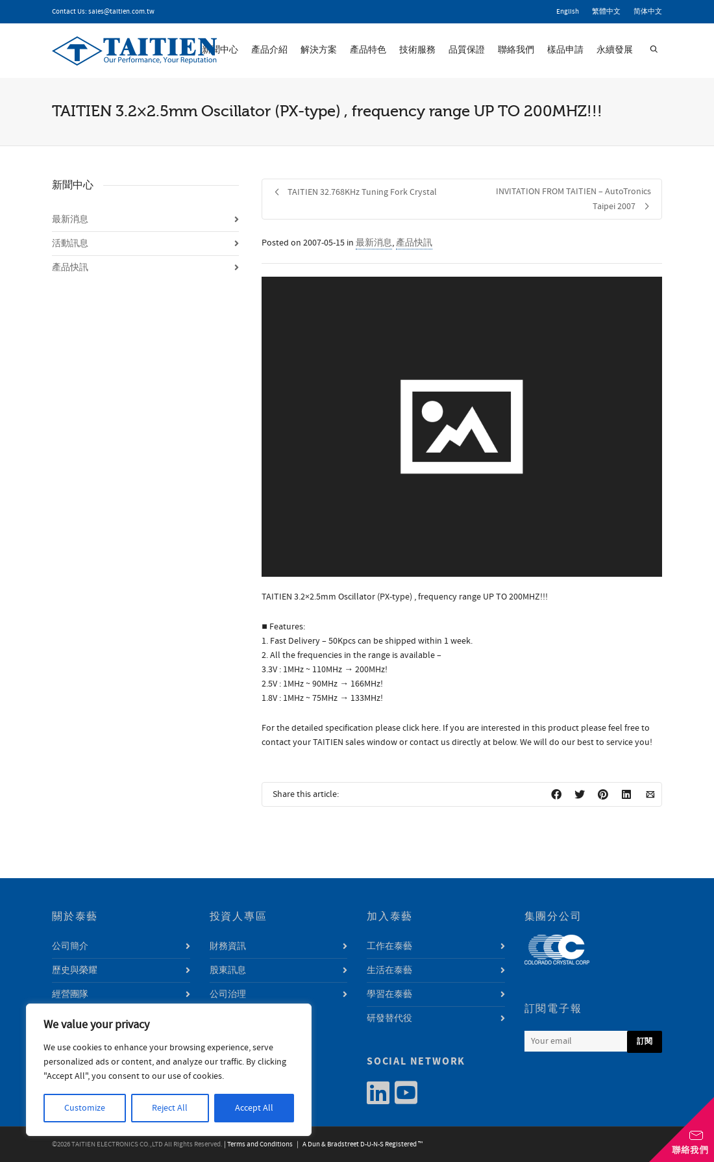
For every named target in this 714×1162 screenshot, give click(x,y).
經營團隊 (70, 994)
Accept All (254, 1108)
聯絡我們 (516, 50)
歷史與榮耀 (74, 970)
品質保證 (467, 50)
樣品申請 (565, 50)
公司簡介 (70, 946)
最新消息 (374, 243)
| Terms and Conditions (258, 1144)
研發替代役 (389, 1018)
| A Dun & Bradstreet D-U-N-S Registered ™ (358, 1144)
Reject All (170, 1108)
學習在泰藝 (389, 994)
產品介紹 (269, 50)
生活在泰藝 (389, 970)
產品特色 (368, 50)
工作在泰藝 (389, 946)
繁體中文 (606, 11)
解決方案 (319, 50)
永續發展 (615, 50)
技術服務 (417, 50)
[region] (169, 1070)
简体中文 (648, 11)
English (567, 11)
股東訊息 (228, 970)
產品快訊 (414, 243)
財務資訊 (228, 946)
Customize (84, 1108)
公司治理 (228, 994)
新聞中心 (220, 50)
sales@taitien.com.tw (121, 11)
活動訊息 (70, 243)
